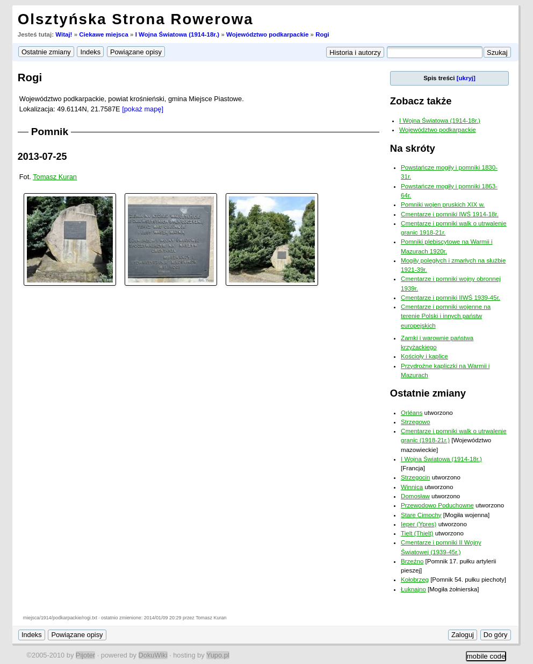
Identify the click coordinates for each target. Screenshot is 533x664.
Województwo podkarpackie (267, 34)
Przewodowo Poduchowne (437, 505)
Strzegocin (415, 477)
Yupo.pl (217, 655)
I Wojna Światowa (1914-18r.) (177, 34)
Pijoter (85, 655)
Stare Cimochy (421, 515)
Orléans (411, 412)
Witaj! (63, 34)
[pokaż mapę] (142, 109)
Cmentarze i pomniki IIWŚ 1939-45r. (450, 297)
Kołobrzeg (415, 579)
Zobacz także (421, 101)
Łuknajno (413, 589)
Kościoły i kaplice (424, 356)
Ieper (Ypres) (418, 524)
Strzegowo (415, 422)
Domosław (415, 496)
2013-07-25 (42, 156)
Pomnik (49, 131)
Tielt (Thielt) (417, 533)
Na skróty (412, 148)
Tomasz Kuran (55, 177)
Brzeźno (412, 561)
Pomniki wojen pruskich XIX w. (443, 204)
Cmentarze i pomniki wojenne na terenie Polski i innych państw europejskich (446, 316)
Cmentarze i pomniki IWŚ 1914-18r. (450, 214)
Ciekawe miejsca (103, 34)
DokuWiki (153, 655)
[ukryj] (466, 78)
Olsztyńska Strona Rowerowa (136, 19)
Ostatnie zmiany (428, 393)
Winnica (412, 487)
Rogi (322, 34)
